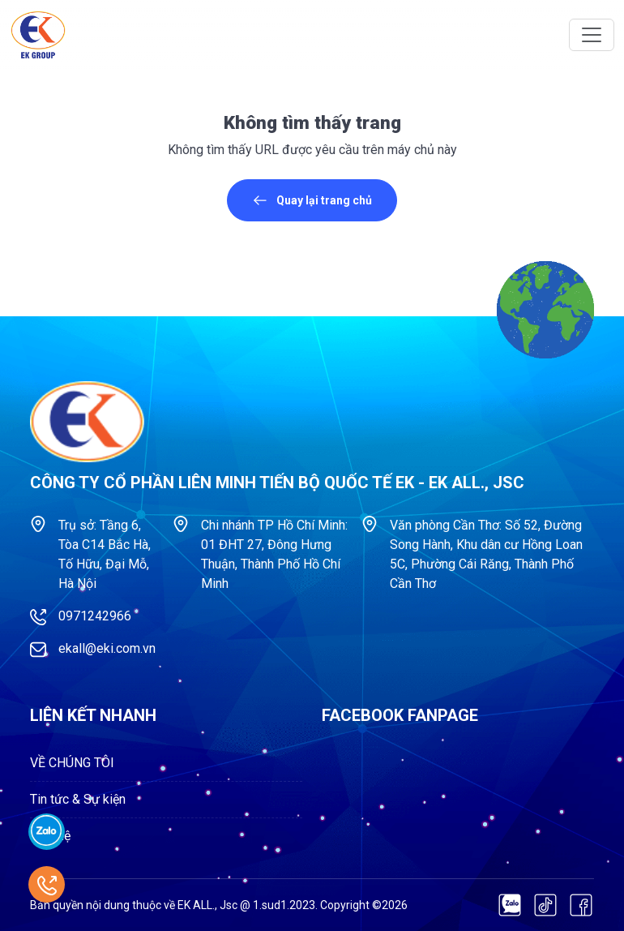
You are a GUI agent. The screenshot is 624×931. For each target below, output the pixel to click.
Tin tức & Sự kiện (78, 799)
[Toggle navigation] (591, 35)
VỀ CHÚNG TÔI (72, 762)
